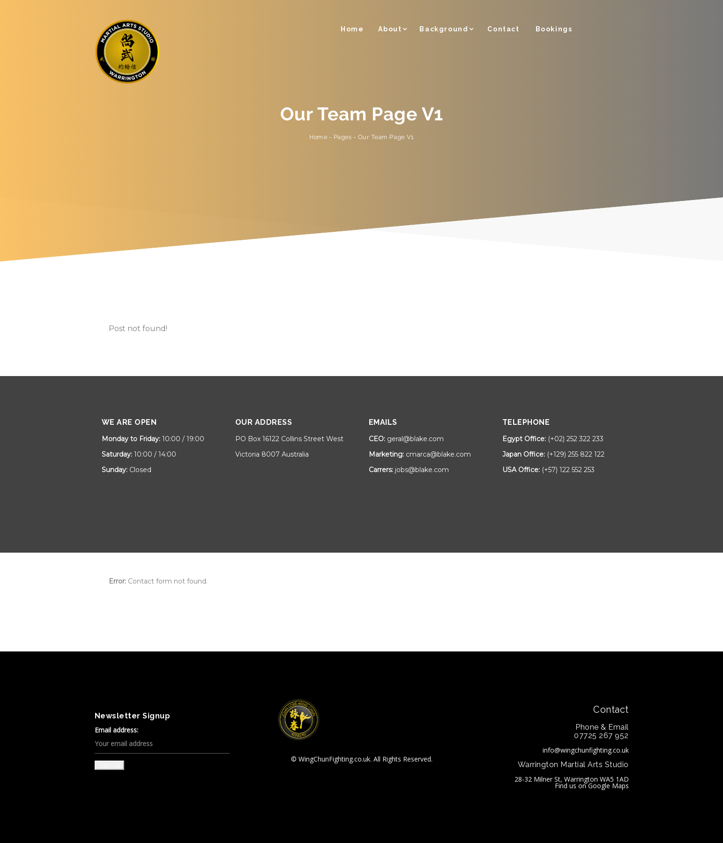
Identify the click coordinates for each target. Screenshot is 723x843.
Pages (342, 136)
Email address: (162, 740)
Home (352, 29)
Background (443, 29)
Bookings (554, 29)
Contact (503, 29)
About (390, 29)
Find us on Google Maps (592, 785)
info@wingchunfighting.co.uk (586, 750)
